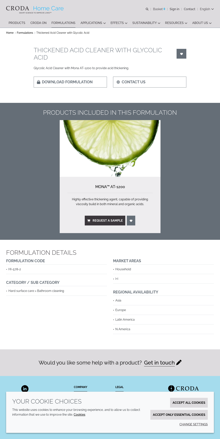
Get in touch (159, 363)
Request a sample (105, 220)
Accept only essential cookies (179, 415)
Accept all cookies (189, 403)
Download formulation (65, 82)
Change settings (193, 424)
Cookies (79, 414)
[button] (17, 23)
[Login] (182, 54)
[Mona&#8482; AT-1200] (110, 148)
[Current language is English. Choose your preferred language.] (207, 9)
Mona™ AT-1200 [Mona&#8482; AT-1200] (110, 186)
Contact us (130, 82)
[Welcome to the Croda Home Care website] (35, 8)
